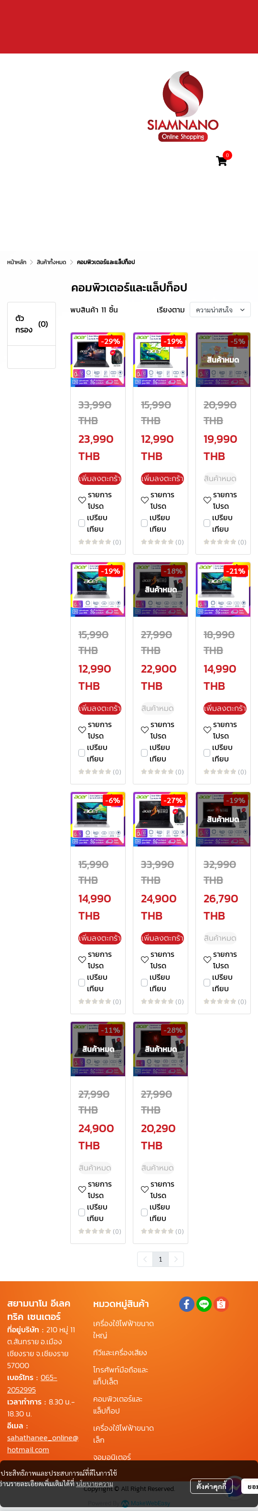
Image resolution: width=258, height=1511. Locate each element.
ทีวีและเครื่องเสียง (120, 1352)
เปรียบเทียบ (97, 523)
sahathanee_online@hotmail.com (42, 1443)
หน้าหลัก (16, 262)
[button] (147, 161)
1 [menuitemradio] (160, 1258)
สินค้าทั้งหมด (51, 262)
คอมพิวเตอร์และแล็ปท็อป (117, 1404)
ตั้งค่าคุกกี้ (211, 1486)
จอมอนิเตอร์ (112, 1457)
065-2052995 (32, 1383)
